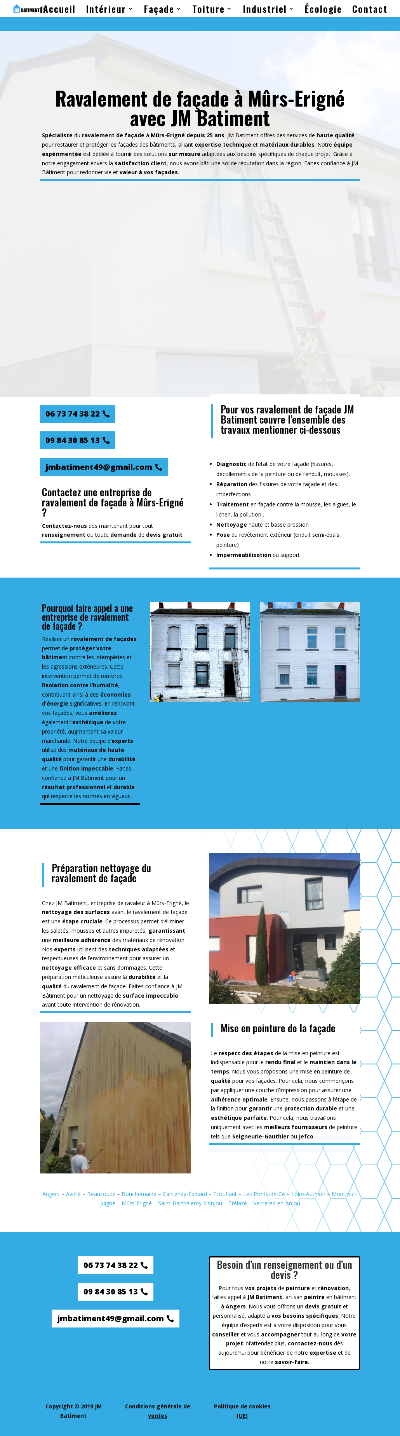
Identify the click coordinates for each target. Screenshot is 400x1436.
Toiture (208, 11)
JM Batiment (243, 135)
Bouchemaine (139, 1194)
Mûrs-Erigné (137, 1203)
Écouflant (225, 1194)
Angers (51, 1194)
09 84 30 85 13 (72, 440)
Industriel (265, 11)
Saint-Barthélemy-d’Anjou (190, 1203)
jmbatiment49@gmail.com (98, 467)
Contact (370, 11)
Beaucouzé (101, 1194)
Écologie (323, 11)
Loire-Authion (308, 1194)
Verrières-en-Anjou (276, 1203)
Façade (159, 11)
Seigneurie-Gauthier (260, 1136)
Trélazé (237, 1203)
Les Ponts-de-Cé (264, 1194)
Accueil (59, 11)
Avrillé (73, 1194)
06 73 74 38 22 (72, 413)
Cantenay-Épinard (185, 1194)
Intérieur (106, 11)
